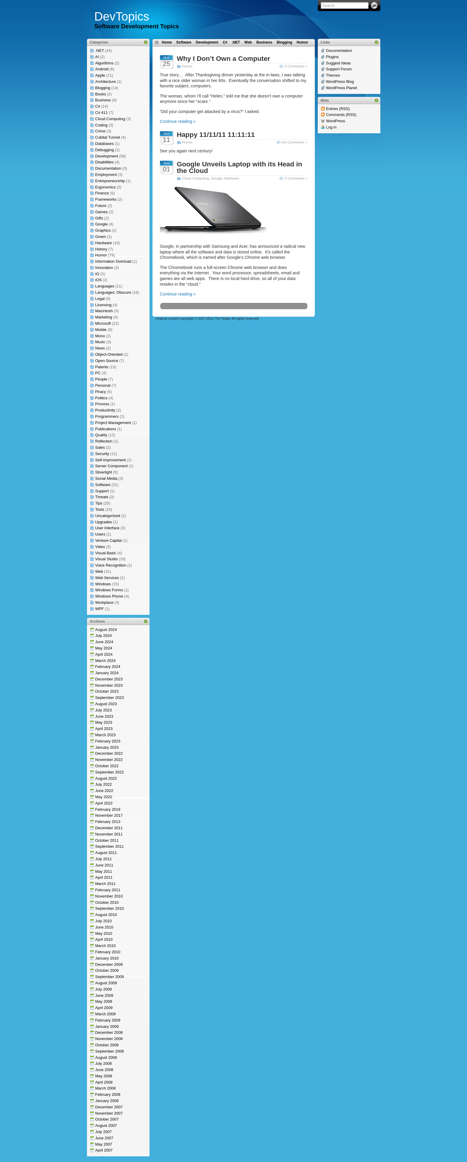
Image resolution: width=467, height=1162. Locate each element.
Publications (105, 429)
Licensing (103, 305)
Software (102, 484)
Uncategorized (107, 515)
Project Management (113, 422)
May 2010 (103, 933)
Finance (102, 193)
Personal (102, 385)
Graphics (103, 230)
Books (100, 94)
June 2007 (104, 1138)
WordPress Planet (341, 88)
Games (101, 212)
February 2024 (108, 666)
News (100, 348)
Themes (333, 75)
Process (102, 404)
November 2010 (109, 896)
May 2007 (103, 1144)
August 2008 (106, 1057)
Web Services (107, 577)
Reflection (104, 441)
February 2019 (108, 809)
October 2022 (107, 766)
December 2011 (109, 828)
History (101, 249)
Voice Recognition (110, 565)
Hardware (103, 243)
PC (98, 373)
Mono (100, 336)
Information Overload (113, 261)
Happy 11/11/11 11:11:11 (216, 134)
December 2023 (109, 679)
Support (102, 491)
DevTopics (122, 16)
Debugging (104, 150)
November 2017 (109, 815)
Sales (100, 447)
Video (100, 546)
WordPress (335, 121)
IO (97, 274)
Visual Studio (106, 559)
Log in (331, 127)
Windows (103, 584)
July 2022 (103, 784)
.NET (99, 50)
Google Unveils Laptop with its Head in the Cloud (239, 167)
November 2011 (109, 834)
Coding (101, 125)
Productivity (105, 410)
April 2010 (104, 939)
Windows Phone (109, 596)
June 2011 (104, 865)
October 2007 (107, 1119)
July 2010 (103, 921)
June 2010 (104, 927)
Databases (104, 143)
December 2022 (109, 753)
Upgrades (103, 522)
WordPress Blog (340, 81)
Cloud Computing (110, 119)
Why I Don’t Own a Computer (223, 58)
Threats (101, 497)
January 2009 (107, 1026)
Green (100, 236)
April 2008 (104, 1082)
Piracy (100, 391)
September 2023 (109, 697)
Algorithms (104, 63)
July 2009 (103, 989)
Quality (101, 435)
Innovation (104, 267)
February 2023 (108, 741)
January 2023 (107, 747)
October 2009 (107, 970)
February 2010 (108, 952)
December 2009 (109, 964)
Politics (101, 398)
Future (101, 205)
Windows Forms (109, 590)
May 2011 (103, 871)
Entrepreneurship (110, 181)
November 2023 (109, 685)
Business (103, 100)
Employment (106, 174)
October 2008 (107, 1045)
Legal (100, 298)
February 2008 (108, 1094)
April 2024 (104, 654)
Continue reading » (178, 121)
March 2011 (105, 883)
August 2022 (106, 778)
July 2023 (103, 710)
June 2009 (104, 995)
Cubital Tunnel (107, 137)
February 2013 (108, 821)
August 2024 (106, 629)
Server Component (111, 466)
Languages (104, 286)
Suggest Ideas (338, 63)
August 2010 (106, 914)
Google (101, 224)
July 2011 (103, 859)
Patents (101, 367)
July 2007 (103, 1131)
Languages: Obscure (113, 292)
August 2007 (106, 1125)
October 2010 (107, 902)
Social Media (106, 478)
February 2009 (108, 1020)
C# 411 (101, 112)
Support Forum (339, 69)
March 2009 (105, 1014)
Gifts (99, 218)
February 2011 (108, 890)
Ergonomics (105, 187)
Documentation (108, 168)
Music (100, 342)
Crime (100, 131)
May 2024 (103, 648)
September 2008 (109, 1051)
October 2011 (107, 840)
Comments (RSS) (341, 114)
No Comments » (294, 142)
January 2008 (107, 1100)
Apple (100, 75)
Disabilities (104, 162)
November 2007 (109, 1113)
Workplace (104, 602)
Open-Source (106, 360)
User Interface (107, 528)
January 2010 (107, 958)
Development (106, 156)
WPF (99, 608)
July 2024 (103, 635)
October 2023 (107, 691)
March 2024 (105, 660)
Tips (98, 503)
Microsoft (103, 323)
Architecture (105, 81)
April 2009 (104, 1007)
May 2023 (103, 722)
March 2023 (105, 735)
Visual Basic (105, 553)
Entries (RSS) (338, 108)
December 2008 (109, 1032)
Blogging (102, 88)
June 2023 (104, 716)
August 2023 (106, 704)
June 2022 (104, 790)
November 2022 (109, 759)
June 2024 (104, 642)
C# (97, 106)
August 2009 (106, 983)
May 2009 (103, 1001)
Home (167, 42)
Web (99, 571)
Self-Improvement (110, 460)
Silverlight (103, 472)
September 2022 (109, 772)
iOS (98, 280)
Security (102, 453)
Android (102, 69)
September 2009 (109, 976)
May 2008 (103, 1076)
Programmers (107, 416)
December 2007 (109, 1107)
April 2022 (104, 803)
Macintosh (104, 311)
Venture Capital (108, 540)
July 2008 (103, 1063)
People (101, 379)
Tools (99, 509)
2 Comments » (296, 66)
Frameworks (106, 199)
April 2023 (104, 728)
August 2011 (106, 852)
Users (100, 534)
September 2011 (109, 846)
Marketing (103, 317)
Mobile (101, 329)
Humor (101, 255)
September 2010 (109, 908)
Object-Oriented (109, 354)
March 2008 (105, 1088)
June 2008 (104, 1069)
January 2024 (107, 673)
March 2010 (105, 945)
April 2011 (104, 877)
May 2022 (103, 797)
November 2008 (109, 1038)
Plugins (332, 57)
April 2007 (104, 1150)
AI (97, 57)
